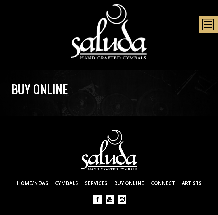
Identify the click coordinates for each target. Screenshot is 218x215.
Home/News (32, 183)
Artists (192, 183)
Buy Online (129, 183)
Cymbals (66, 183)
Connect (163, 183)
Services (96, 183)
